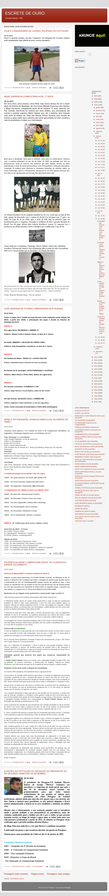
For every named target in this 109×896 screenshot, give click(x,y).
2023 (96, 393)
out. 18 (100, 187)
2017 (96, 375)
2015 (96, 369)
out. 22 (100, 199)
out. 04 (100, 146)
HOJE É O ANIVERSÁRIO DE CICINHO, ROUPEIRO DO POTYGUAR (36, 31)
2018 (96, 378)
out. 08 (100, 158)
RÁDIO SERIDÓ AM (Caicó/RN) (86, 466)
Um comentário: (37, 866)
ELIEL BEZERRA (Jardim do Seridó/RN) (88, 503)
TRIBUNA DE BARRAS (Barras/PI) (87, 427)
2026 (96, 402)
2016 (96, 372)
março (98, 113)
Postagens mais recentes (16, 874)
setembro (99, 131)
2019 (96, 381)
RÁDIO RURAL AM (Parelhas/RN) (86, 464)
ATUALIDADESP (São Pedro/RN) (86, 441)
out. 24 (100, 205)
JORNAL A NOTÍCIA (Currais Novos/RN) (89, 488)
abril (97, 116)
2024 (96, 396)
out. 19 (100, 190)
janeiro (98, 107)
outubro (98, 136)
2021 (96, 387)
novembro (99, 347)
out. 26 (100, 211)
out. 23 (100, 202)
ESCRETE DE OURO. (25, 13)
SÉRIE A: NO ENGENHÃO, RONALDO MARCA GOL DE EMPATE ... (101, 270)
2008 (96, 99)
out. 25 (100, 208)
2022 (96, 390)
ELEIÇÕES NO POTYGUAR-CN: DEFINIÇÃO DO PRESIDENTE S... (101, 230)
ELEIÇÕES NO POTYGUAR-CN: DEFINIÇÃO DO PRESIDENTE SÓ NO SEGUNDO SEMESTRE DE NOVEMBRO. (35, 772)
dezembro (99, 351)
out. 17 (100, 184)
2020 (96, 384)
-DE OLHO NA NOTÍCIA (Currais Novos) (89, 444)
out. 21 (100, 196)
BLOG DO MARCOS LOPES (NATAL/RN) (89, 446)
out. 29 (100, 337)
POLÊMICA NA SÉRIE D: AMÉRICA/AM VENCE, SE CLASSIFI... (101, 251)
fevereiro (99, 110)
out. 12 (100, 167)
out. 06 (100, 152)
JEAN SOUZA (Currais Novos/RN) (86, 480)
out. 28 (100, 219)
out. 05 (100, 149)
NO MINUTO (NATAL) (82, 506)
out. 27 (100, 216)
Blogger (68, 887)
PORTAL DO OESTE (82, 413)
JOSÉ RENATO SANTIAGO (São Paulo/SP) (90, 454)
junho (98, 122)
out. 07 (100, 155)
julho (98, 125)
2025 (96, 399)
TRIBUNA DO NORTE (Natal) (85, 511)
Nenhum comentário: (39, 87)
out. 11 (100, 164)
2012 (96, 360)
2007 (96, 96)
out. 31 (100, 343)
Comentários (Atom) (17, 878)
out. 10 (100, 161)
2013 (96, 363)
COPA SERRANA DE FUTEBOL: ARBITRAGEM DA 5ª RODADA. (33, 309)
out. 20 (100, 193)
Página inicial (37, 874)
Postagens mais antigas (58, 874)
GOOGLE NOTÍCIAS (82, 410)
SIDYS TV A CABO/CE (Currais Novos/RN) (89, 469)
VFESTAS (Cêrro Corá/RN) (84, 521)
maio (98, 119)
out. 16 (100, 181)
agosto (98, 128)
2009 (96, 102)
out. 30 (100, 340)
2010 (96, 105)
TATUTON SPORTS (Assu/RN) (85, 500)
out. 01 (100, 140)
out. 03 (100, 143)
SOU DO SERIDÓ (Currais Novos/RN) (88, 498)
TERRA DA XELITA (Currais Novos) (87, 495)
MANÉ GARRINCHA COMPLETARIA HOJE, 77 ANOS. (29, 96)
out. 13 (100, 170)
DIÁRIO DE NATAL (81, 509)
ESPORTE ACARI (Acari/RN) (85, 449)
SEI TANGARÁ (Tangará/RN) (85, 420)
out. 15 (100, 178)
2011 (96, 357)
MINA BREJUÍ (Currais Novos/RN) (86, 514)
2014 (96, 366)
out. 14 (100, 173)
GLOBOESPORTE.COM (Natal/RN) (87, 434)
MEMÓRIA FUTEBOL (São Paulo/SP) (88, 457)
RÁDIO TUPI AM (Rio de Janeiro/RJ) (87, 452)
